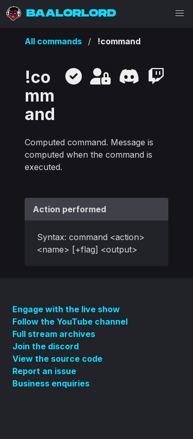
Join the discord (45, 346)
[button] (179, 13)
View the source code (57, 358)
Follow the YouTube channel (70, 321)
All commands (53, 41)
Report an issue (44, 371)
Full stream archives (53, 334)
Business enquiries (51, 383)
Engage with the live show (66, 309)
